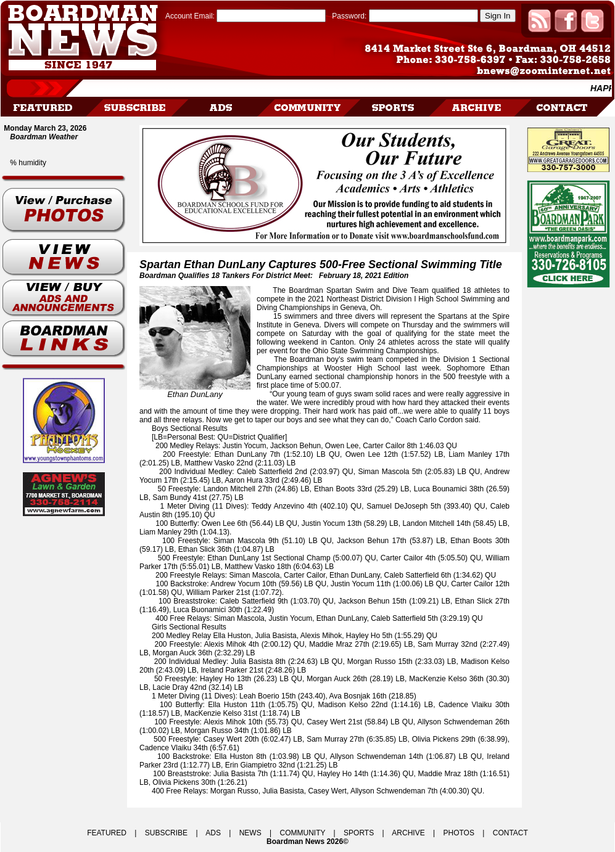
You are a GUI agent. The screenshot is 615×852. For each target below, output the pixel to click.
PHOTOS (458, 833)
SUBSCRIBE (166, 833)
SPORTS (359, 833)
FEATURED (106, 833)
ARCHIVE (408, 833)
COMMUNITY (303, 833)
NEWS (250, 833)
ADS (213, 833)
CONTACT (510, 833)
